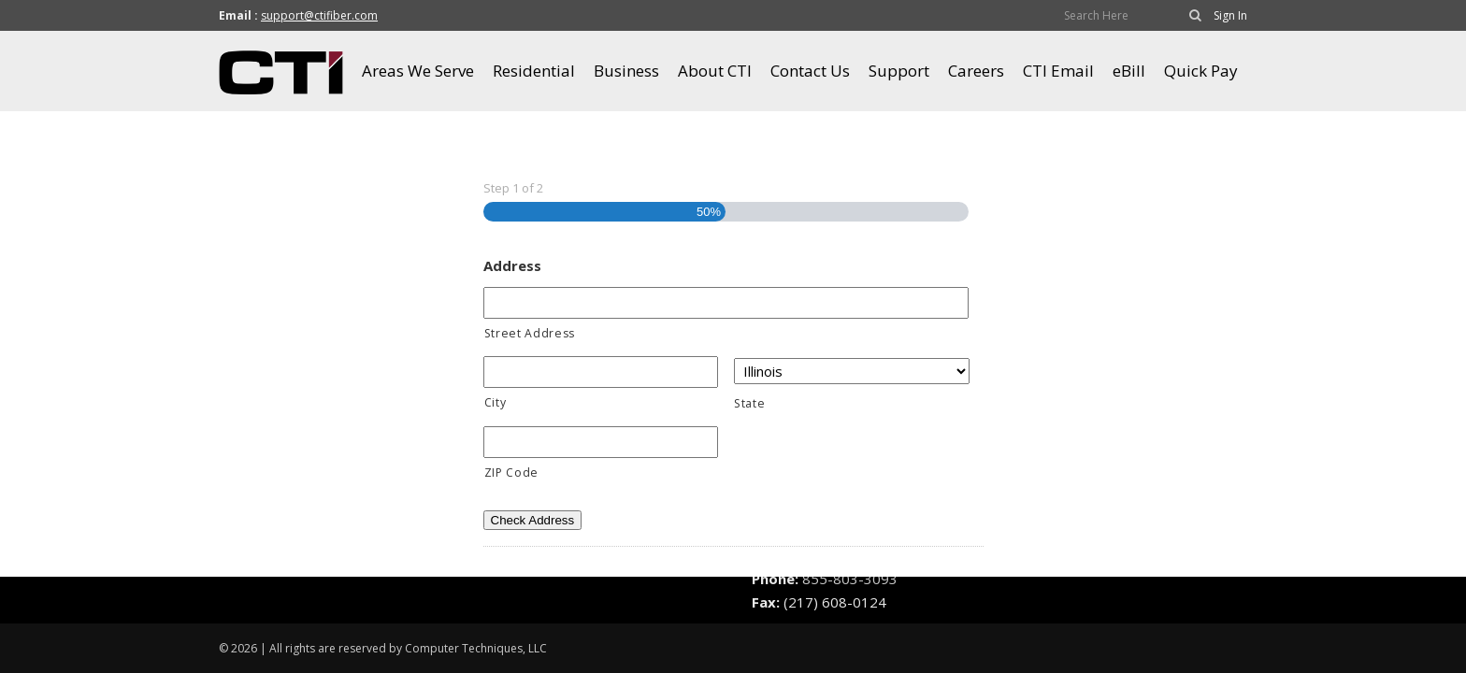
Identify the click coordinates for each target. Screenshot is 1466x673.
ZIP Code (511, 472)
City (495, 402)
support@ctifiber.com (319, 15)
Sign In (1230, 15)
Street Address (529, 333)
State (749, 403)
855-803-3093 (850, 578)
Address (512, 266)
